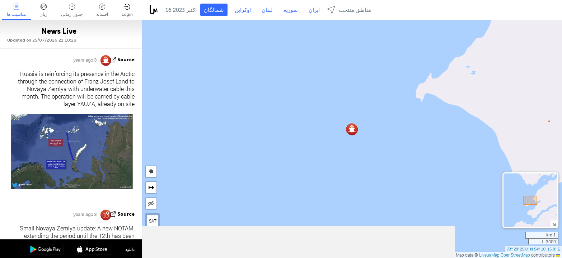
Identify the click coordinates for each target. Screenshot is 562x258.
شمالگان (214, 10)
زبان (43, 10)
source (126, 59)
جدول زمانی (72, 10)
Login (127, 10)
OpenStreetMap (515, 255)
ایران (314, 10)
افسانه (102, 10)
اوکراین (243, 10)
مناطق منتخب (349, 10)
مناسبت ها (16, 10)
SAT (152, 221)
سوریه (291, 10)
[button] (352, 129)
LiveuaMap (489, 255)
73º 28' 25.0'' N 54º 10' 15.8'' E (533, 249)
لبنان (267, 10)
